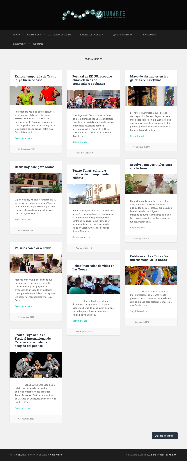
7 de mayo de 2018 (26, 230)
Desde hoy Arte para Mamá (35, 167)
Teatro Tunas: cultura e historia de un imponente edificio (90, 174)
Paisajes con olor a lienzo (33, 248)
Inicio (16, 35)
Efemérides (34, 35)
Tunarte (21, 455)
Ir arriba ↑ (172, 455)
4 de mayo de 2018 (26, 317)
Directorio (19, 44)
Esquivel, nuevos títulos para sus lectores (151, 166)
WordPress (56, 455)
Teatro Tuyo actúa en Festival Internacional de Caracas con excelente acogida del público (33, 340)
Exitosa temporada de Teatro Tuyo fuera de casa (35, 78)
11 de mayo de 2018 (26, 149)
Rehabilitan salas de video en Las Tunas (93, 267)
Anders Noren (156, 455)
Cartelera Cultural (60, 35)
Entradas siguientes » (165, 436)
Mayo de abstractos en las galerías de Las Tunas (149, 78)
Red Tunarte (149, 35)
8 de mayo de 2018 (141, 238)
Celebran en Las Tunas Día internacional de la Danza (149, 258)
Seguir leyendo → (24, 138)
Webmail (38, 44)
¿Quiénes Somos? (122, 35)
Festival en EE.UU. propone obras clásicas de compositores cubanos (92, 80)
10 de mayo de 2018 (141, 147)
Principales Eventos (91, 35)
